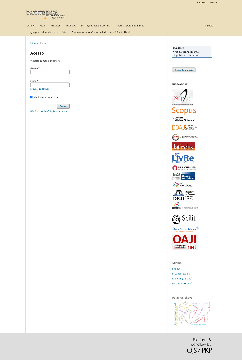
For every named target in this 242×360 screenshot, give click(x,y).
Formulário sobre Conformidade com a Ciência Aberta (101, 32)
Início (33, 43)
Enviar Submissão (184, 69)
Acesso (213, 2)
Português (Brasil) (182, 283)
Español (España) (181, 273)
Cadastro (201, 2)
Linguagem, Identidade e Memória (47, 32)
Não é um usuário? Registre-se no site (48, 111)
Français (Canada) (182, 278)
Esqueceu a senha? (39, 88)
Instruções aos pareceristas (96, 25)
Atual (42, 25)
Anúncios (71, 25)
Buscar (209, 25)
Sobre (28, 25)
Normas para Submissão (130, 25)
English (176, 268)
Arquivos (55, 25)
